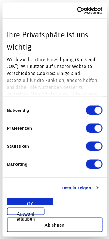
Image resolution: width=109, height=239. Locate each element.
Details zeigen (76, 187)
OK (30, 203)
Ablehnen (54, 224)
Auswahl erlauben (25, 213)
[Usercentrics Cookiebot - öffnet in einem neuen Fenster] (77, 10)
